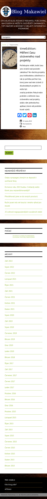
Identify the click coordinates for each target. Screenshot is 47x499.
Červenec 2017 (11, 375)
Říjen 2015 (9, 423)
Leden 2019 (9, 351)
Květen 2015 (10, 453)
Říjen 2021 (9, 285)
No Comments (27, 124)
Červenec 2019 (11, 333)
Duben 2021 (9, 309)
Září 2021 (9, 291)
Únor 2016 (9, 405)
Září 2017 (9, 369)
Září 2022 (9, 261)
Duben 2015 (9, 459)
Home (4, 45)
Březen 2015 (10, 465)
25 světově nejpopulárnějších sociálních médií (23, 212)
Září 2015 (9, 429)
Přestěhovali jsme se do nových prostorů (21, 196)
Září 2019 (9, 321)
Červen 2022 (10, 273)
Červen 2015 (10, 447)
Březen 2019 (10, 339)
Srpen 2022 (9, 267)
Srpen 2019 (9, 327)
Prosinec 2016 (10, 393)
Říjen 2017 (9, 363)
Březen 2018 (10, 357)
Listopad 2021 (10, 279)
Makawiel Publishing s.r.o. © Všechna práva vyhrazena (19, 495)
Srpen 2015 (9, 435)
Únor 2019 (9, 345)
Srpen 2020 (9, 315)
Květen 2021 (10, 303)
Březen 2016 (10, 399)
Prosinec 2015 (10, 411)
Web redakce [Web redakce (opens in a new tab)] (10, 480)
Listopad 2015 (10, 417)
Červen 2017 (10, 381)
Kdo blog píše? (11, 484)
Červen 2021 (10, 297)
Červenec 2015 (11, 441)
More (24, 126)
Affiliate (8, 489)
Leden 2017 (9, 387)
